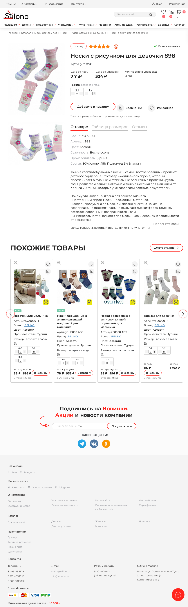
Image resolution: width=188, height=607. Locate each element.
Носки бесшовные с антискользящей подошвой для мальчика (72, 321)
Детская (56, 521)
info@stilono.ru (60, 576)
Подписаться (121, 426)
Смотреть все (166, 248)
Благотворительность (64, 505)
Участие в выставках (64, 500)
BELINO (29, 325)
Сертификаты (147, 505)
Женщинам (65, 24)
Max (12, 472)
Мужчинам (86, 24)
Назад (79, 46)
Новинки (105, 24)
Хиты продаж (124, 24)
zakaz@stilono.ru (61, 571)
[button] (10, 314)
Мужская (101, 526)
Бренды (163, 24)
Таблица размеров (19, 541)
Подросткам (44, 24)
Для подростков (61, 526)
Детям (26, 24)
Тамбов (11, 4)
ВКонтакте (16, 487)
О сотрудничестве (19, 505)
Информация (54, 4)
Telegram (62, 487)
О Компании (29, 4)
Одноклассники (40, 487)
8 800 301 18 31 (16, 581)
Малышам (10, 24)
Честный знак (147, 500)
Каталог (179, 24)
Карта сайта (102, 500)
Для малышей (16, 522)
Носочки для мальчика (31, 316)
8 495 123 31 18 (16, 571)
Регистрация (177, 3)
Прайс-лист (15, 546)
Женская (100, 521)
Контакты (77, 4)
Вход (157, 3)
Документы (15, 551)
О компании (15, 501)
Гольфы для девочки (159, 316)
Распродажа (144, 24)
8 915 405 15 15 (16, 576)
